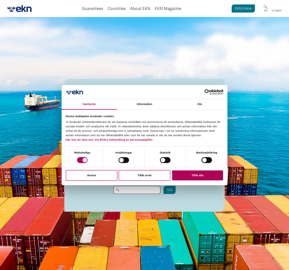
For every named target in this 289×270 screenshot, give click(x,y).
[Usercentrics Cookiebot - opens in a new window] (207, 92)
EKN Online (243, 9)
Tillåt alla (197, 175)
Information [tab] (144, 104)
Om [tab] (199, 104)
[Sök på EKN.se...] (137, 190)
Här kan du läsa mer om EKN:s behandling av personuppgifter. (109, 139)
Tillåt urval (145, 175)
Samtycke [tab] (89, 104)
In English (277, 10)
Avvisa (91, 175)
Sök (265, 10)
